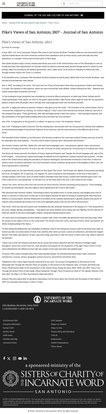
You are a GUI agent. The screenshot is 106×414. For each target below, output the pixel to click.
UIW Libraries (56, 320)
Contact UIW (8, 328)
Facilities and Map (10, 339)
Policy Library (56, 346)
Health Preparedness (60, 343)
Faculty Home (8, 331)
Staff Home (7, 335)
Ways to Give (56, 328)
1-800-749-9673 (26, 308)
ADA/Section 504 (10, 320)
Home (4, 23)
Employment (56, 339)
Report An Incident (58, 324)
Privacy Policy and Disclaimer (63, 331)
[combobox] (83, 3)
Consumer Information (11, 324)
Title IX (54, 335)
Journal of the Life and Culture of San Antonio (27, 23)
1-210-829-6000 (9, 308)
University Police (10, 343)
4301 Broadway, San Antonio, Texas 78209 (20, 305)
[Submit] (65, 3)
